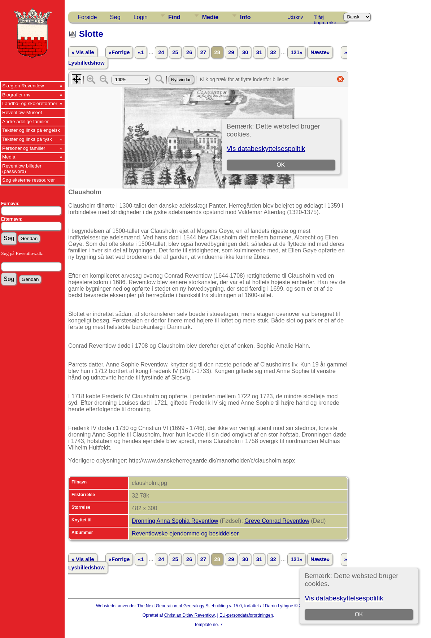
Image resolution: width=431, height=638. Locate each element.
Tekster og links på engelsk (31, 130)
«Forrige (119, 52)
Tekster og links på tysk (27, 139)
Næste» (320, 52)
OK (359, 614)
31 (259, 52)
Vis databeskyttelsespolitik (344, 598)
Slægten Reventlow (23, 85)
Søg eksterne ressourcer (28, 180)
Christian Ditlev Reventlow (189, 615)
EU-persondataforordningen (246, 615)
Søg (115, 17)
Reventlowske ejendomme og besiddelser (185, 533)
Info (245, 17)
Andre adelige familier (25, 121)
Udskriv (295, 17)
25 (175, 52)
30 (245, 52)
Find (174, 17)
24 (161, 52)
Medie (210, 17)
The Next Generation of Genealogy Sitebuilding (182, 605)
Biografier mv (16, 94)
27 (203, 52)
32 (273, 52)
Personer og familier (23, 148)
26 (189, 52)
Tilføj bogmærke (325, 18)
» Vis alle (82, 52)
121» (296, 52)
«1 (141, 52)
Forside (87, 17)
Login (141, 17)
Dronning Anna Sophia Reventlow (175, 521)
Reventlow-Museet (22, 112)
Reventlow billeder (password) (22, 168)
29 (231, 52)
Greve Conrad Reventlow (276, 521)
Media (8, 157)
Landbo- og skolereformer (29, 103)
